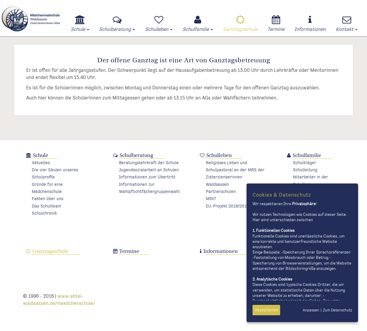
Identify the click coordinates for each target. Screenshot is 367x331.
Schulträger (304, 163)
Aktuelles (41, 163)
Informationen (220, 251)
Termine (129, 251)
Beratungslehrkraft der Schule (149, 163)
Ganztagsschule (50, 251)
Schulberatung (136, 155)
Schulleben (219, 155)
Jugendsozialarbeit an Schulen (149, 170)
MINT (211, 199)
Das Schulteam (46, 206)
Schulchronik (44, 213)
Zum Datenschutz (337, 310)
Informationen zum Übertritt (147, 177)
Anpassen (311, 310)
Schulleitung (305, 170)
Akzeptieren (266, 310)
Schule (40, 155)
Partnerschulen (221, 191)
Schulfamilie (307, 155)
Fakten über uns (47, 199)
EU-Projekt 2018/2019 (227, 206)
